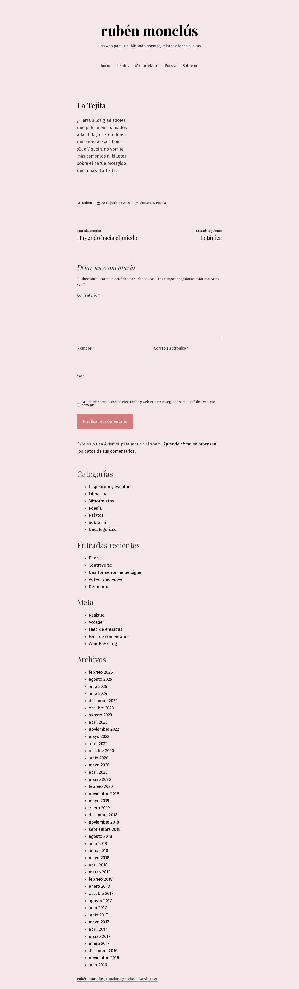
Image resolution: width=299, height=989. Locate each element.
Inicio (105, 65)
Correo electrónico (171, 348)
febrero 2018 (101, 879)
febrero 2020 (101, 786)
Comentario (88, 295)
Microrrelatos (147, 65)
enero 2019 (99, 807)
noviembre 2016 (104, 957)
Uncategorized (103, 529)
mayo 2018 (99, 857)
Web (81, 376)
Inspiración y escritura (110, 486)
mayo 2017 (99, 922)
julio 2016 (98, 965)
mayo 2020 (99, 765)
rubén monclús (149, 30)
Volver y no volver (106, 579)
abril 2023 (98, 722)
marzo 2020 (100, 779)
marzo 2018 (100, 872)
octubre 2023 (101, 708)
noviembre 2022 (104, 729)
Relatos (122, 65)
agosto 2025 (100, 679)
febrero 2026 (101, 672)
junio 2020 (98, 758)
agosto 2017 (100, 900)
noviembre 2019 (104, 793)
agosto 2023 (100, 715)
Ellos (94, 558)
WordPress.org (103, 643)
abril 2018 (98, 865)
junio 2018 (98, 850)
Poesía (170, 65)
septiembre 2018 (105, 829)
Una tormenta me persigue (115, 572)
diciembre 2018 (103, 814)
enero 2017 (99, 943)
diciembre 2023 (103, 700)
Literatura (147, 203)
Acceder (96, 622)
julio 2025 (98, 686)
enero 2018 (99, 886)
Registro (97, 615)
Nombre (85, 348)
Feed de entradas (105, 629)
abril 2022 (98, 743)
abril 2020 (98, 772)
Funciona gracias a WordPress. (132, 978)
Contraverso (100, 565)
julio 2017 (98, 907)
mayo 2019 (99, 800)
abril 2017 (98, 929)
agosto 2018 (100, 836)
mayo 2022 (99, 736)
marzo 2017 (99, 936)
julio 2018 (98, 843)
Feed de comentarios (109, 636)
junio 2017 (98, 915)
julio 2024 (98, 693)
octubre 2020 (101, 750)
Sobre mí (190, 65)
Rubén (87, 203)
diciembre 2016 (103, 950)
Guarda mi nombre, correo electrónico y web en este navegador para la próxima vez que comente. (148, 403)
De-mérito (98, 586)
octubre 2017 (101, 893)
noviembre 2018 (104, 822)
